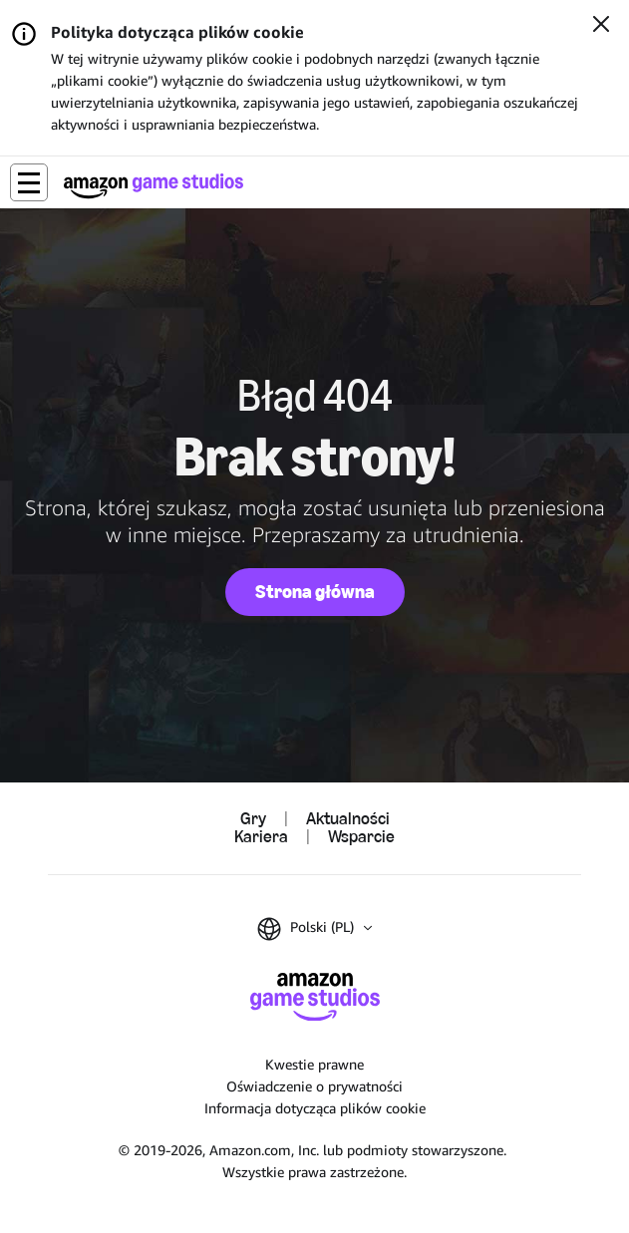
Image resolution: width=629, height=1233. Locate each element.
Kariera (261, 837)
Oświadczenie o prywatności (314, 1086)
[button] (29, 182)
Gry (253, 819)
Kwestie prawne (314, 1064)
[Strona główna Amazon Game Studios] (153, 185)
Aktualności (348, 819)
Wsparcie (361, 837)
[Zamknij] (601, 26)
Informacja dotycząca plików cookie (315, 1107)
